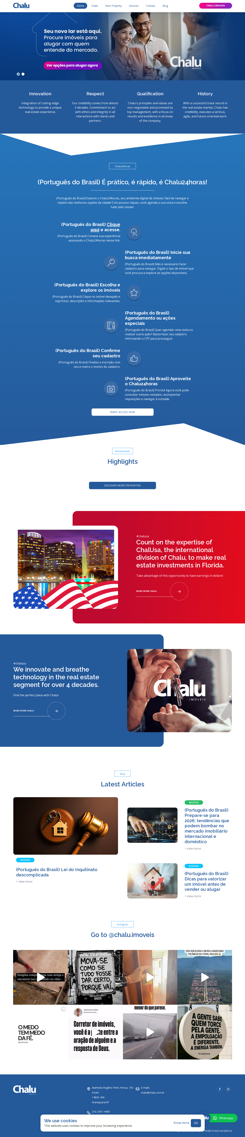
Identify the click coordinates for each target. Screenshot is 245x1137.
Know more (181, 1120)
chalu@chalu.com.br (152, 1090)
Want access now (122, 409)
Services (134, 3)
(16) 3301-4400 (101, 1109)
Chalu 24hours (215, 2)
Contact (150, 3)
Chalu (94, 3)
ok (196, 1120)
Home (80, 3)
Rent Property (113, 3)
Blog (165, 3)
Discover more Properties (122, 482)
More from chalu (162, 588)
